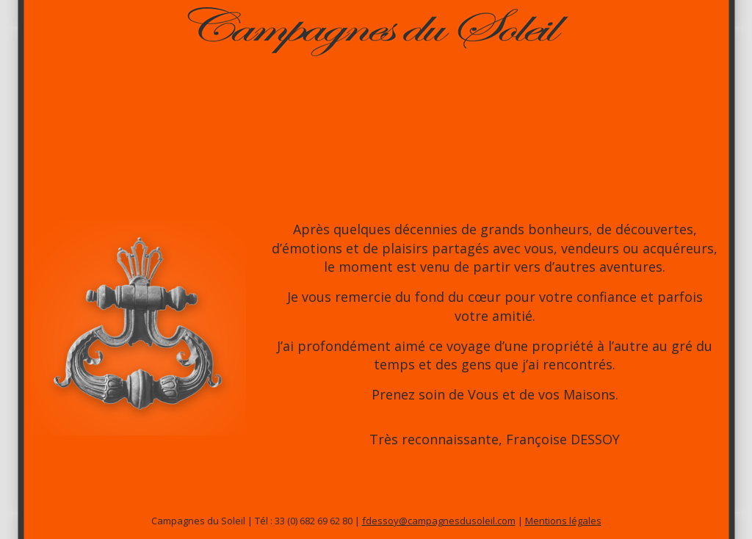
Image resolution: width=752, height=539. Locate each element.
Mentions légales (563, 520)
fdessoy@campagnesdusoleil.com (439, 520)
